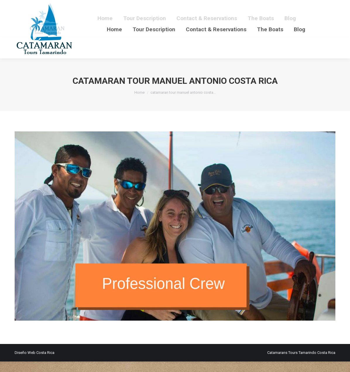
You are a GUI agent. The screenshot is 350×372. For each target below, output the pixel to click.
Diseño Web (25, 363)
